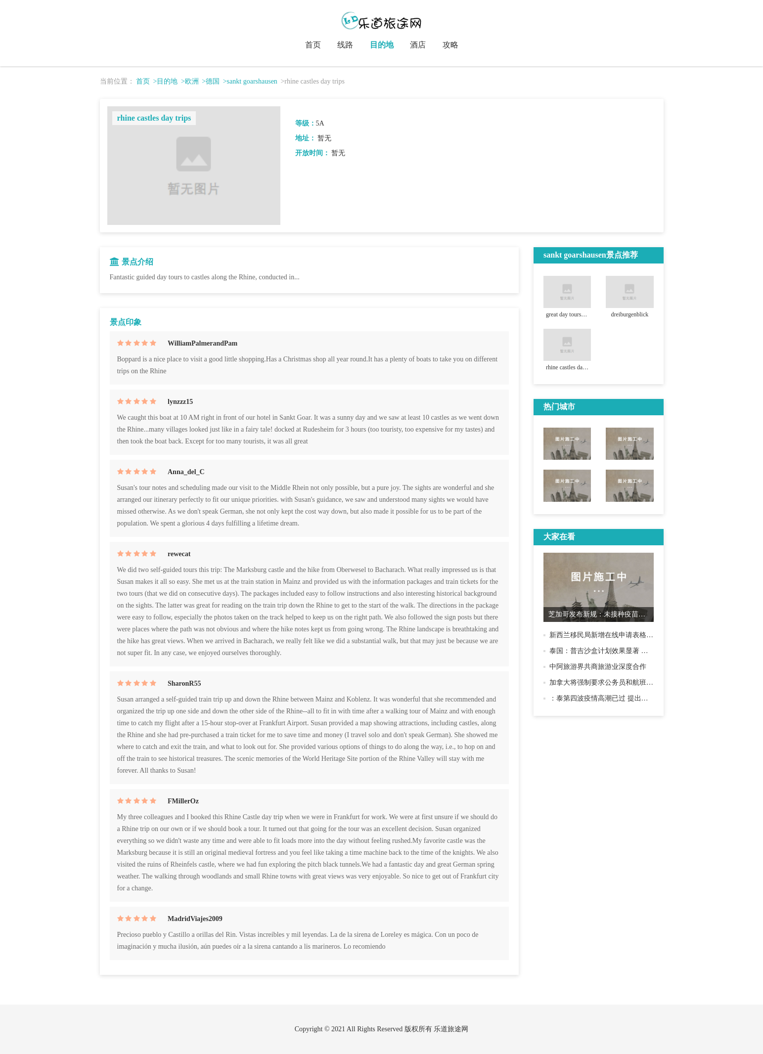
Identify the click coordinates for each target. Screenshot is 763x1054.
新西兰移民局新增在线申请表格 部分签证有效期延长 (630, 635)
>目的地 (165, 81)
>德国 (211, 81)
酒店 (418, 45)
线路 (345, 45)
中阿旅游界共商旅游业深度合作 (597, 666)
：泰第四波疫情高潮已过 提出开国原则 (609, 698)
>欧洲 (190, 81)
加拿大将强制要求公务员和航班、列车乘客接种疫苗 (629, 682)
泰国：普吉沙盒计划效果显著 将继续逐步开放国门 (626, 651)
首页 (313, 45)
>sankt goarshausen (250, 81)
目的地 (382, 45)
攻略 (450, 45)
